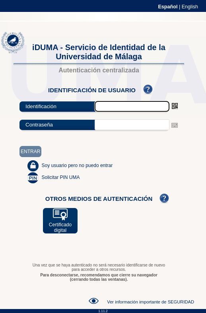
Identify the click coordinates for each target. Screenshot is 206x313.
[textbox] (132, 124)
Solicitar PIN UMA (60, 177)
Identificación (40, 106)
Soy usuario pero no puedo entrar (77, 165)
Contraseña (39, 125)
